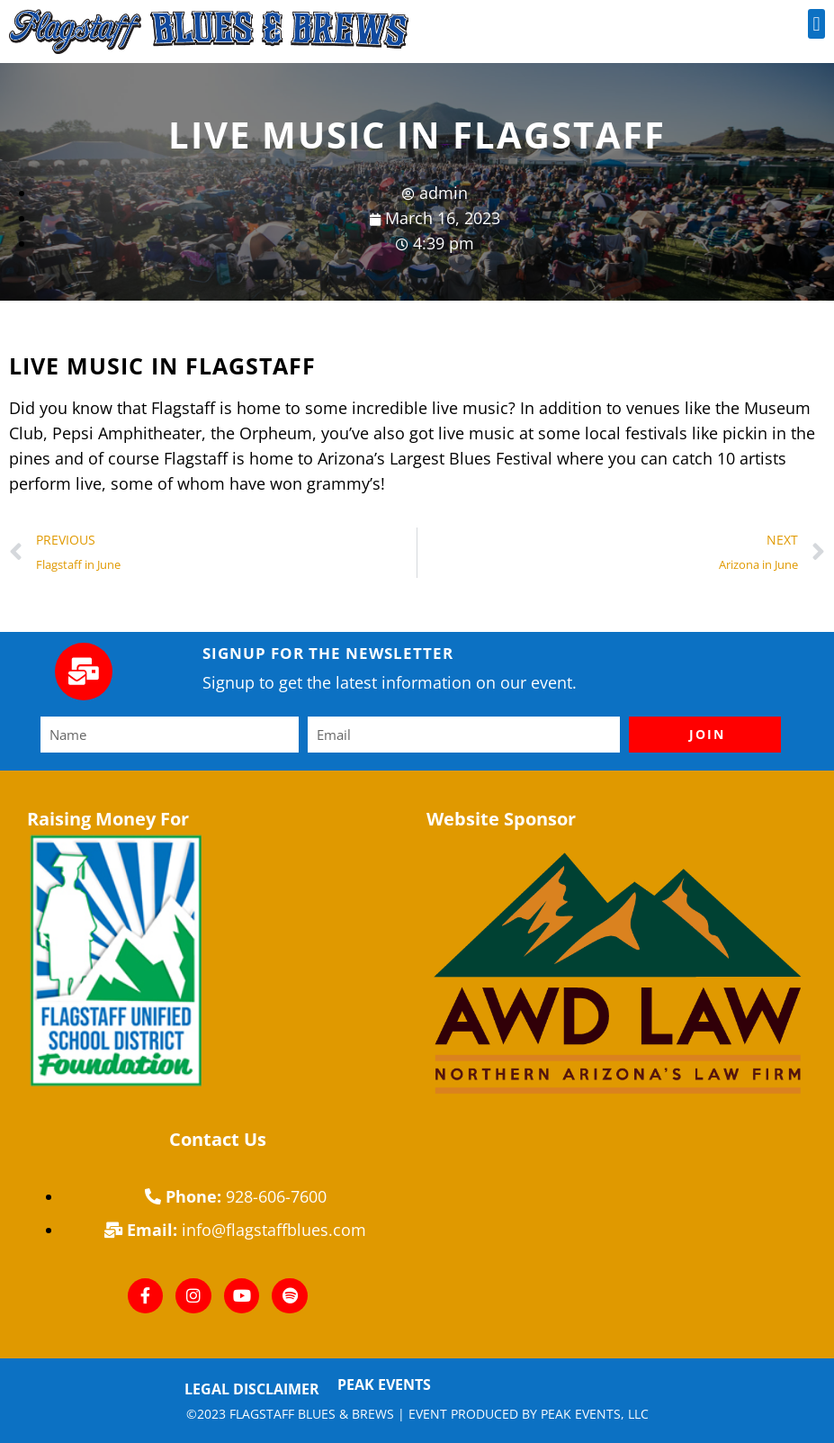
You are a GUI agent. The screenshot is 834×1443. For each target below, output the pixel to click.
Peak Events (384, 1384)
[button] (816, 24)
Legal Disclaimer (251, 1389)
